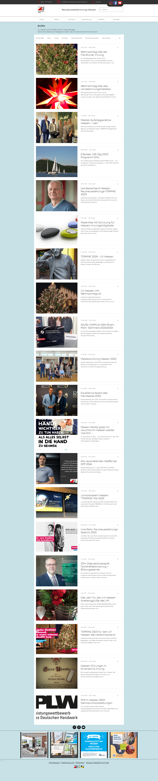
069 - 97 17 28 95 (46, 2)
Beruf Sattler (106, 38)
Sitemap (80, 762)
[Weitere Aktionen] (118, 47)
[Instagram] (111, 3)
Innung (56, 38)
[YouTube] (83, 727)
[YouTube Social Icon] (120, 3)
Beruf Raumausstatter (92, 38)
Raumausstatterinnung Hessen (79, 9)
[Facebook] (79, 727)
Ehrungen (65, 38)
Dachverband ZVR (76, 38)
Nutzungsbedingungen (97, 762)
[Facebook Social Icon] (115, 3)
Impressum (54, 762)
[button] (120, 38)
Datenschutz (67, 762)
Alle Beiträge (40, 38)
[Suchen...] (111, 10)
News (49, 38)
